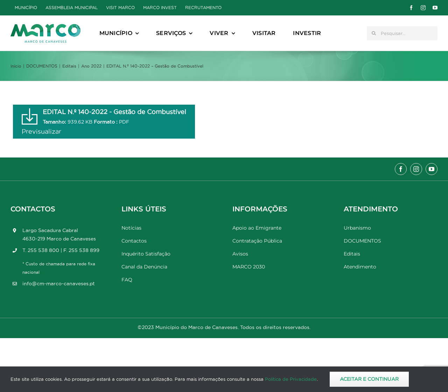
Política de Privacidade (291, 379)
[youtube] (435, 7)
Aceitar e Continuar (369, 379)
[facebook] (411, 7)
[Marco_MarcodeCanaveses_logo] (45, 26)
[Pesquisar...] (402, 33)
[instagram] (423, 7)
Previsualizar (41, 131)
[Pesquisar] (374, 33)
